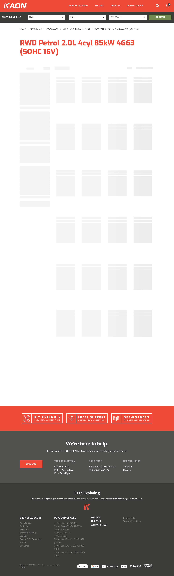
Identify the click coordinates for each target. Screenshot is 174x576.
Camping (24, 536)
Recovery (24, 529)
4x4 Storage (25, 523)
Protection (25, 526)
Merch (23, 543)
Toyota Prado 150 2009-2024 (68, 526)
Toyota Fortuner (61, 529)
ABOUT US (115, 6)
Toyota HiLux (60, 536)
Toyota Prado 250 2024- (65, 523)
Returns (127, 470)
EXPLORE (99, 6)
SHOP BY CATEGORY (78, 6)
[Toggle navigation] (157, 6)
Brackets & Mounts (29, 533)
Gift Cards (24, 546)
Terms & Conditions (132, 521)
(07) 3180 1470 (61, 466)
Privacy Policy (129, 518)
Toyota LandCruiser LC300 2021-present (69, 541)
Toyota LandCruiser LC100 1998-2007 (69, 554)
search (160, 17)
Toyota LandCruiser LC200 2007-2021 (69, 547)
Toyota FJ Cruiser (62, 533)
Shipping (127, 466)
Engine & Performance (30, 539)
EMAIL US (31, 464)
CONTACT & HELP (135, 6)
